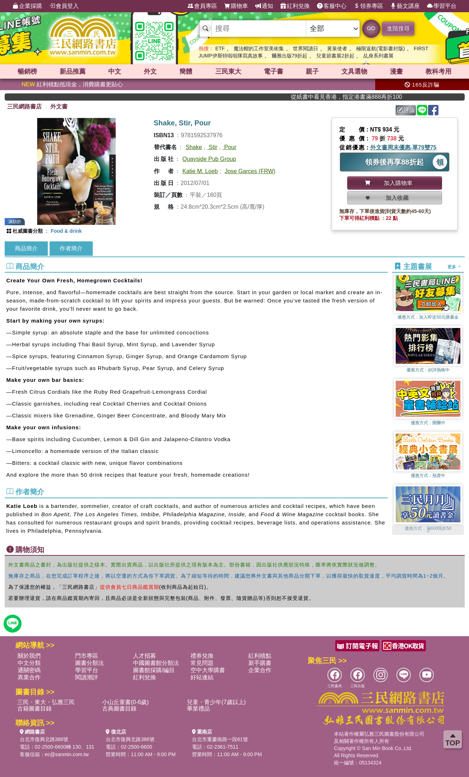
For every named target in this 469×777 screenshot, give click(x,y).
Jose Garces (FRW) (250, 171)
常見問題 (201, 663)
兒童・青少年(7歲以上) (216, 702)
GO (371, 28)
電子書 (273, 71)
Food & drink (66, 231)
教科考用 (438, 71)
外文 (150, 71)
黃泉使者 (337, 48)
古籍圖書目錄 (34, 709)
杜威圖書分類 (28, 231)
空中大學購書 (207, 670)
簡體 (185, 71)
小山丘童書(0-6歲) (125, 702)
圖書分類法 (89, 663)
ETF (220, 48)
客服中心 (331, 6)
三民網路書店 (24, 106)
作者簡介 (71, 248)
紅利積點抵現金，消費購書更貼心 (72, 84)
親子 (312, 71)
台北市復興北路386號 (44, 739)
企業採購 (27, 6)
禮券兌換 (201, 656)
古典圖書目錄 (119, 709)
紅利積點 (259, 656)
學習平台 (441, 6)
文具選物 (354, 71)
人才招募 (144, 656)
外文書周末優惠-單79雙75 (403, 147)
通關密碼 (29, 670)
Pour (229, 147)
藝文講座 (405, 6)
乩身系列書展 (378, 56)
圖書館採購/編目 (154, 670)
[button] (428, 531)
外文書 (59, 106)
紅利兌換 (295, 6)
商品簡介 (26, 248)
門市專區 (86, 656)
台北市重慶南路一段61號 (220, 739)
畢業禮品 (198, 709)
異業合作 (29, 677)
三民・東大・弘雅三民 (46, 702)
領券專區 (368, 6)
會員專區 (202, 6)
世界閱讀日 (305, 48)
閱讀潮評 (86, 677)
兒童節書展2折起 (335, 56)
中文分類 (29, 663)
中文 (114, 71)
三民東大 (228, 71)
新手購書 (259, 663)
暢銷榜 (27, 71)
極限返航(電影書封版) (380, 48)
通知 (264, 6)
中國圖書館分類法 (156, 663)
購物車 (236, 6)
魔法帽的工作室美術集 (259, 48)
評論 (406, 110)
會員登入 (64, 6)
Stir (212, 147)
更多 (454, 266)
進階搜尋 (398, 29)
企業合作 (259, 670)
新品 (73, 71)
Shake (194, 147)
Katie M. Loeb (200, 171)
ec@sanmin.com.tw (67, 754)
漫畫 (396, 71)
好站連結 (201, 677)
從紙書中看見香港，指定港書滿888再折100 (358, 97)
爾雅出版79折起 (290, 56)
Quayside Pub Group (209, 159)
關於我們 (29, 656)
